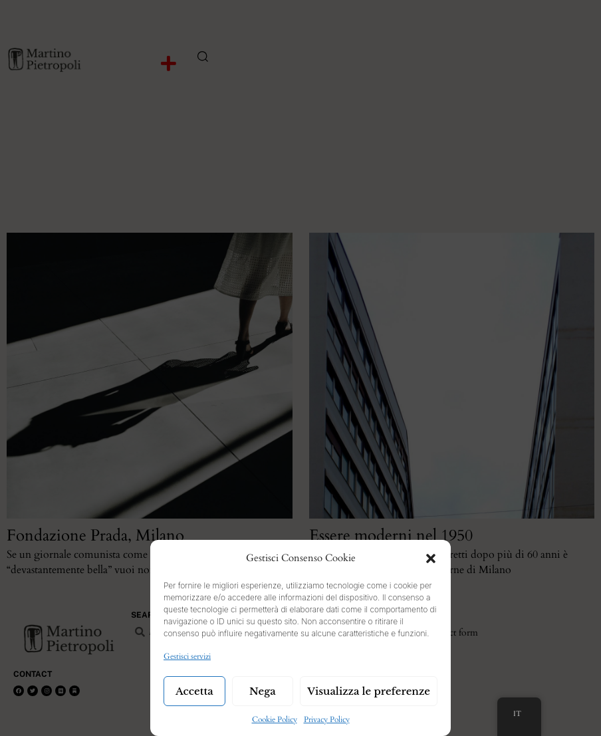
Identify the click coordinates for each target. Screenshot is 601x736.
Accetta (194, 691)
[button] (430, 558)
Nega (262, 691)
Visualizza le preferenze (368, 691)
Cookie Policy (274, 719)
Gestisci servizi (187, 656)
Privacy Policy (327, 719)
